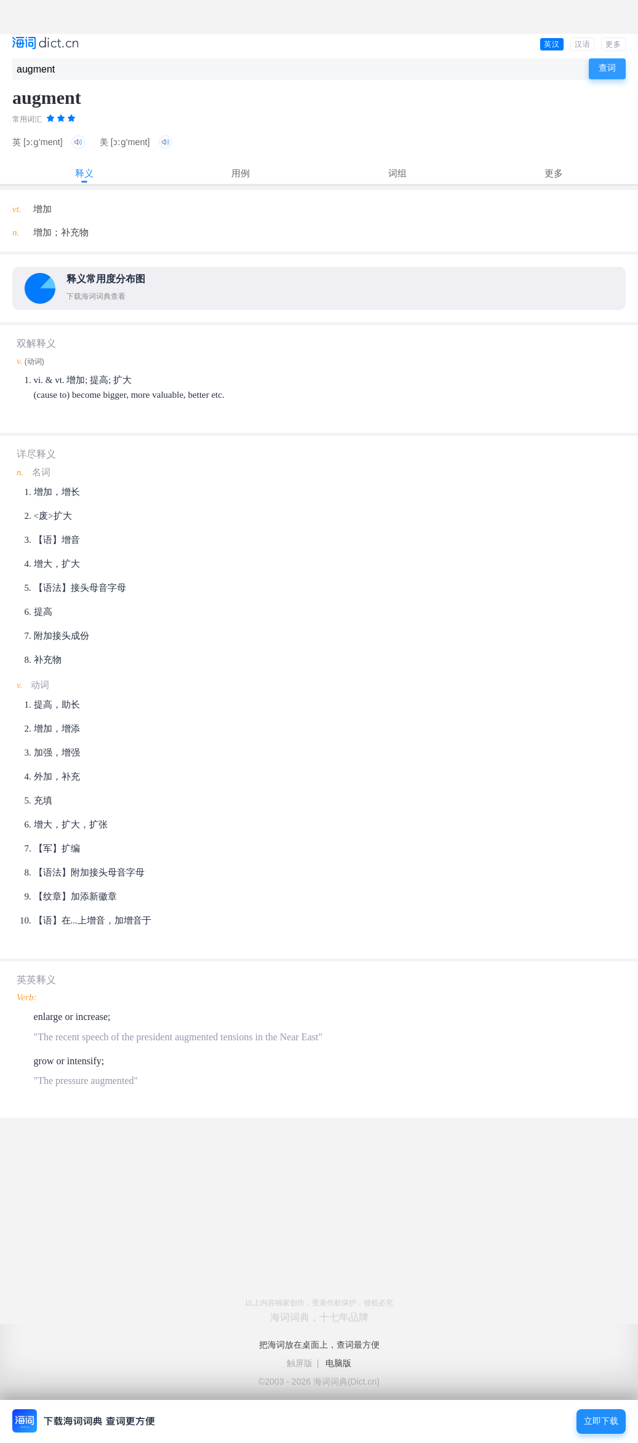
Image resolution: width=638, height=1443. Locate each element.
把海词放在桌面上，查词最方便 (319, 1345)
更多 (613, 44)
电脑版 (338, 1363)
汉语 (583, 44)
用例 (240, 173)
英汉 (552, 44)
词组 (397, 173)
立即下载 (601, 1421)
